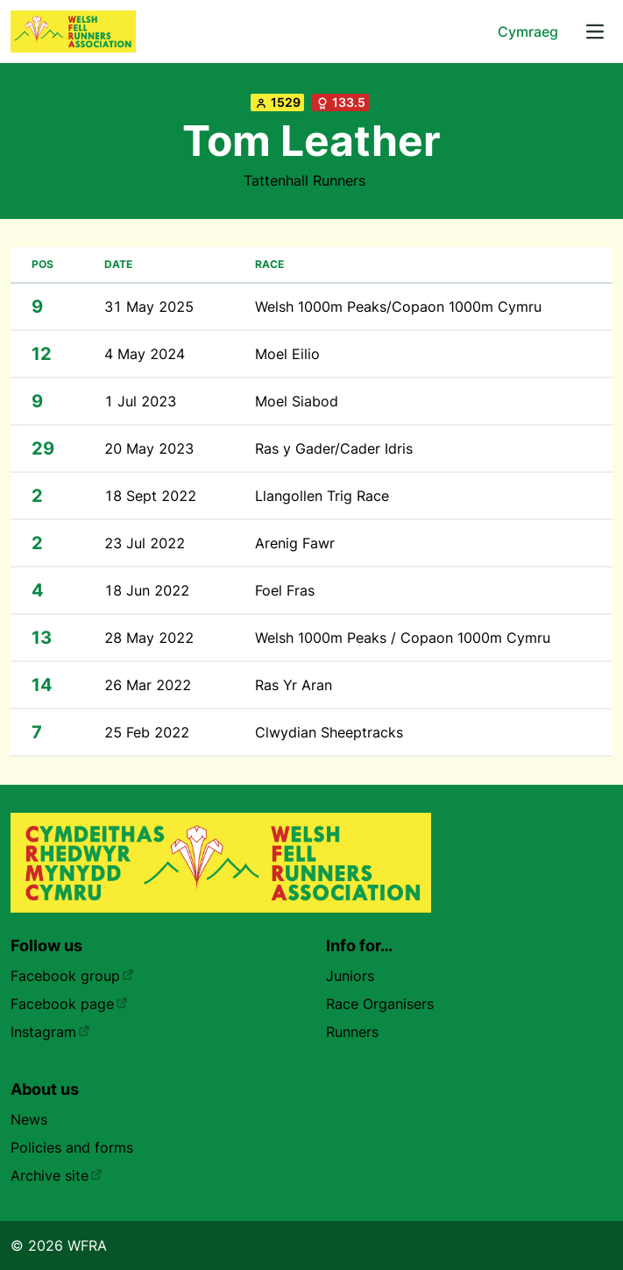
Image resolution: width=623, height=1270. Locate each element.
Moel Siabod (296, 401)
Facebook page (69, 1003)
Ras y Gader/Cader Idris (334, 448)
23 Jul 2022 (144, 543)
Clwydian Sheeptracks (329, 732)
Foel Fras (285, 590)
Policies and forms (72, 1147)
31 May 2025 (149, 306)
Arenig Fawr (295, 543)
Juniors (350, 975)
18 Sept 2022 (150, 495)
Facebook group (72, 975)
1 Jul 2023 (140, 401)
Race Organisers (380, 1003)
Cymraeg (528, 31)
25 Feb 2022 (146, 732)
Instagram (50, 1032)
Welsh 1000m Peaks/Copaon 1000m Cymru (398, 306)
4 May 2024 (144, 354)
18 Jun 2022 (146, 590)
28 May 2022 (149, 637)
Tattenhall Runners (304, 180)
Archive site (57, 1175)
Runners (352, 1032)
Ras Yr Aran (293, 685)
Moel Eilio (287, 354)
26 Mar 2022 (147, 685)
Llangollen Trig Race (322, 495)
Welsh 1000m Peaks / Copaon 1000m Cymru (402, 637)
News (29, 1119)
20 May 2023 (149, 448)
